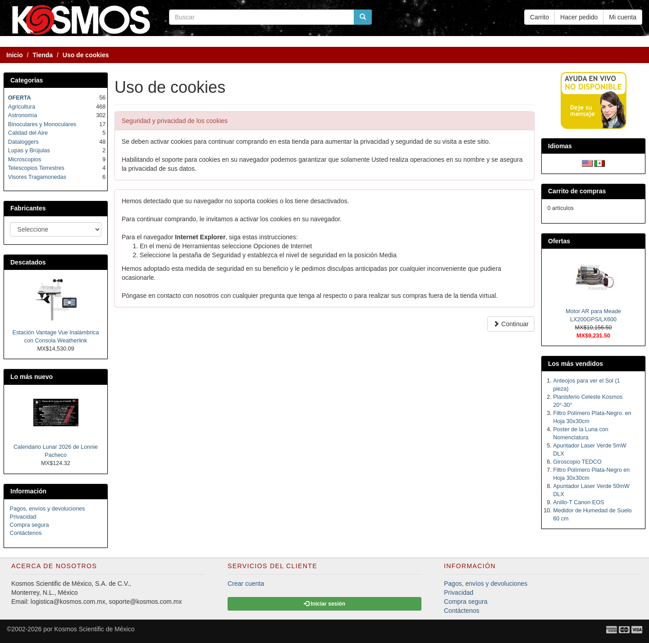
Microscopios (24, 159)
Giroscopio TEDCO (577, 462)
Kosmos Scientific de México (94, 629)
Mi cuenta (622, 17)
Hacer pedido (579, 17)
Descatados (28, 262)
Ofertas (559, 241)
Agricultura (21, 107)
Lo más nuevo (31, 376)
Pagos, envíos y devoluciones (47, 509)
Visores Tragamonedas (37, 177)
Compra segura (29, 525)
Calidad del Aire (28, 133)
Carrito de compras (577, 191)
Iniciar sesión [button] (324, 604)
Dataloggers (23, 142)
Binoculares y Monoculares (42, 124)
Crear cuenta (246, 583)
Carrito (539, 17)
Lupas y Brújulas (29, 150)
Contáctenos (26, 533)
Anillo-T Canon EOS (578, 502)
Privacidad (23, 517)
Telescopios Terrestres (36, 168)
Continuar (511, 324)
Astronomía (22, 115)
